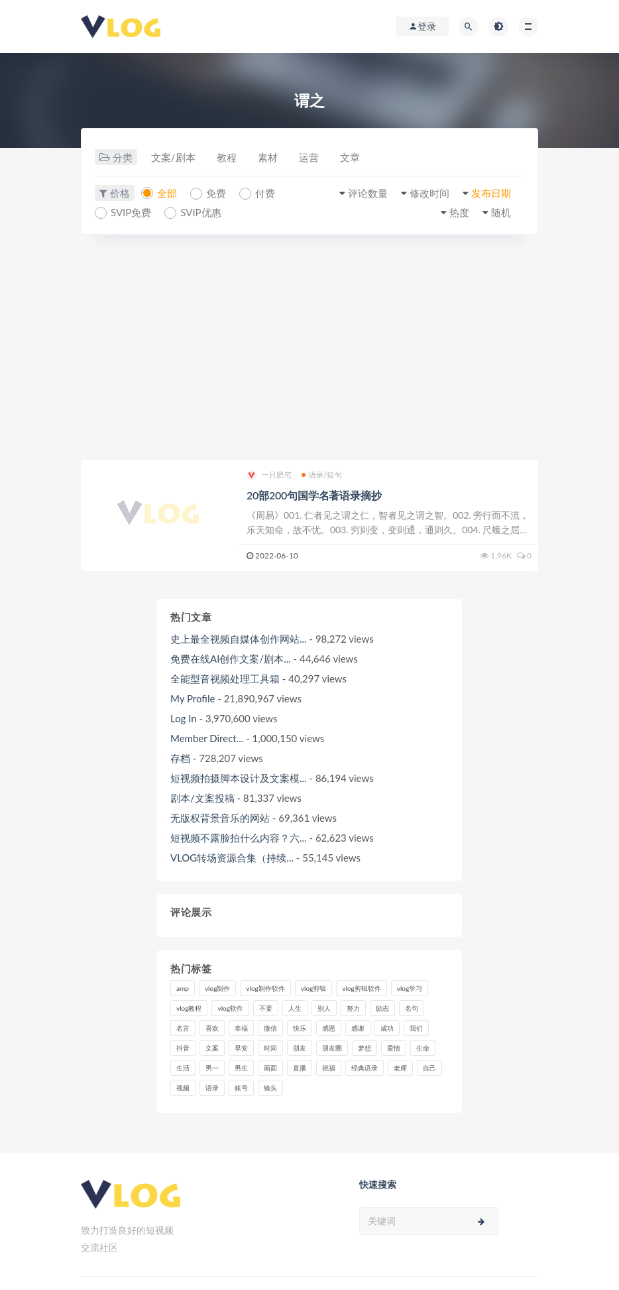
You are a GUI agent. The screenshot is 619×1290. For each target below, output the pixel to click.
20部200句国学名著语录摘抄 (314, 495)
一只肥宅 (269, 475)
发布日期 (491, 193)
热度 (459, 212)
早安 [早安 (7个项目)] (241, 1048)
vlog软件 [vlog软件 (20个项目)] (230, 1008)
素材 (268, 157)
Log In (183, 718)
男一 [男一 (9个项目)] (212, 1068)
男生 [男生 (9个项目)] (241, 1068)
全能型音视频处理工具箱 (225, 678)
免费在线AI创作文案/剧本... (230, 659)
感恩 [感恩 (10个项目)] (328, 1028)
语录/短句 (322, 474)
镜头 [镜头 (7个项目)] (270, 1088)
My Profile (192, 698)
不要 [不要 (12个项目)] (265, 1008)
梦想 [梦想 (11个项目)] (364, 1048)
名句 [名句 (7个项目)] (411, 1008)
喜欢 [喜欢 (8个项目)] (212, 1028)
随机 (501, 212)
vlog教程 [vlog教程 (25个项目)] (188, 1008)
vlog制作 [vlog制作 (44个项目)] (217, 988)
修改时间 (429, 193)
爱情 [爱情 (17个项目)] (393, 1048)
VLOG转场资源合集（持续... (232, 858)
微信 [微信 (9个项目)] (270, 1028)
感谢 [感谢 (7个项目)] (358, 1028)
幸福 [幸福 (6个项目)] (241, 1028)
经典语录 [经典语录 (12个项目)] (364, 1068)
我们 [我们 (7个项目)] (416, 1028)
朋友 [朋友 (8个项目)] (299, 1048)
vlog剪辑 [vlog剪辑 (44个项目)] (313, 988)
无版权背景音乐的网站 (220, 818)
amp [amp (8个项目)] (182, 988)
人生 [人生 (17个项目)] (295, 1008)
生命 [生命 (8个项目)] (422, 1048)
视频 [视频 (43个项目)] (183, 1088)
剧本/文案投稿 (202, 798)
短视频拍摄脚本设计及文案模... (238, 778)
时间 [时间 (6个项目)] (270, 1048)
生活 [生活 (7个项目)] (183, 1068)
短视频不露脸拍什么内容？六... (238, 838)
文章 (350, 157)
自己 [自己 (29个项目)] (429, 1068)
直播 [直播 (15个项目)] (299, 1068)
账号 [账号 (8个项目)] (241, 1088)
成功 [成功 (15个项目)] (387, 1028)
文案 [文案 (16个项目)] (212, 1048)
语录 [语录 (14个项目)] (212, 1088)
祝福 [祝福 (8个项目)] (328, 1068)
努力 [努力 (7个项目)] (353, 1008)
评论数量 (368, 193)
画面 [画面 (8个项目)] (270, 1068)
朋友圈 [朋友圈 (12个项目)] (332, 1048)
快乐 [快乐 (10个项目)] (299, 1028)
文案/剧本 (173, 157)
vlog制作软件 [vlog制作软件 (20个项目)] (265, 988)
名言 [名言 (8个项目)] (183, 1028)
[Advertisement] (309, 347)
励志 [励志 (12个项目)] (382, 1008)
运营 (309, 157)
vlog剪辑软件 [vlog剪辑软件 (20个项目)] (361, 988)
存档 (180, 758)
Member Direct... (206, 738)
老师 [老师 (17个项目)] (400, 1068)
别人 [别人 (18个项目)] (324, 1008)
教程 (227, 157)
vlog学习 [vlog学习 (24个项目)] (409, 988)
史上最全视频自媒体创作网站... (238, 639)
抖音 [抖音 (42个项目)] (183, 1048)
